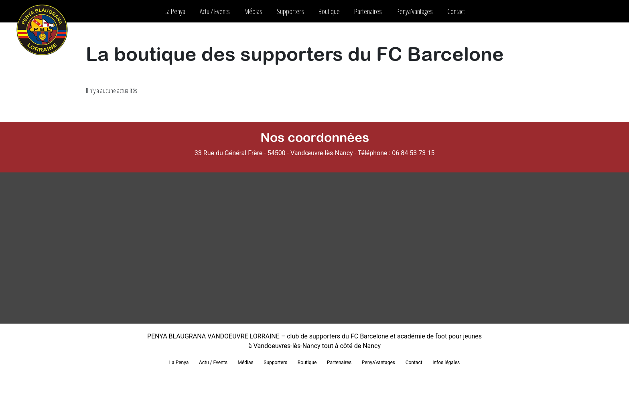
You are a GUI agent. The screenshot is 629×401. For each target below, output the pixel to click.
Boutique (329, 11)
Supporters (290, 11)
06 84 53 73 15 (413, 153)
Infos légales (446, 362)
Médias (253, 11)
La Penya (174, 11)
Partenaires (368, 11)
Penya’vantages (414, 11)
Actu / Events (215, 11)
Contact (456, 11)
